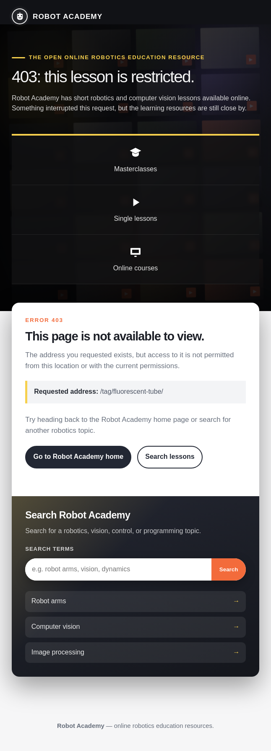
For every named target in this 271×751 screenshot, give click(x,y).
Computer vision (55, 626)
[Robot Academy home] (57, 16)
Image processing (57, 652)
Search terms (49, 549)
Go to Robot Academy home (79, 456)
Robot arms (48, 600)
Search (228, 569)
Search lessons (169, 456)
